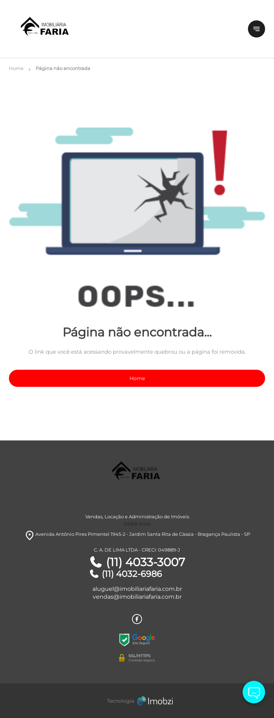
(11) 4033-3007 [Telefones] (137, 562)
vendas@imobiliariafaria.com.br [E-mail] (137, 596)
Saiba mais (137, 523)
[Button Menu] (256, 29)
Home (137, 378)
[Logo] (51, 29)
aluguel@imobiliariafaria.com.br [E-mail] (137, 588)
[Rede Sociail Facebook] (137, 619)
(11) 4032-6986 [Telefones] (125, 574)
